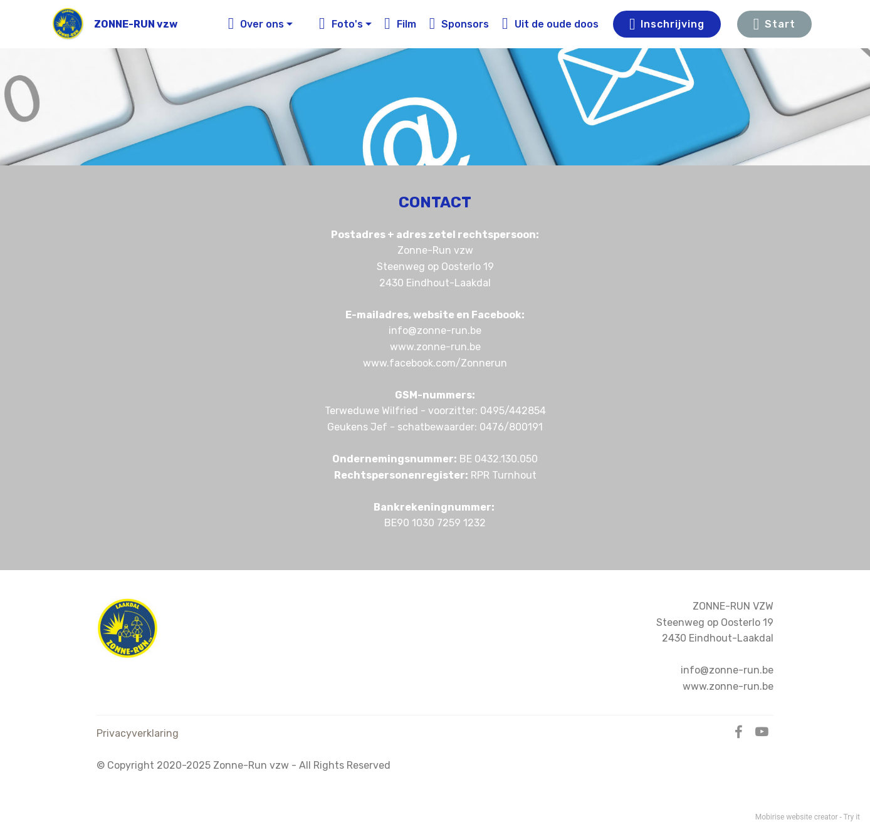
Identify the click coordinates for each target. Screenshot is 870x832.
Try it (852, 817)
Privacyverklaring (138, 733)
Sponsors (459, 24)
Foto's (341, 24)
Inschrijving (667, 24)
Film (400, 24)
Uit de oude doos (550, 24)
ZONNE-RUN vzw (135, 24)
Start (774, 24)
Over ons (256, 24)
